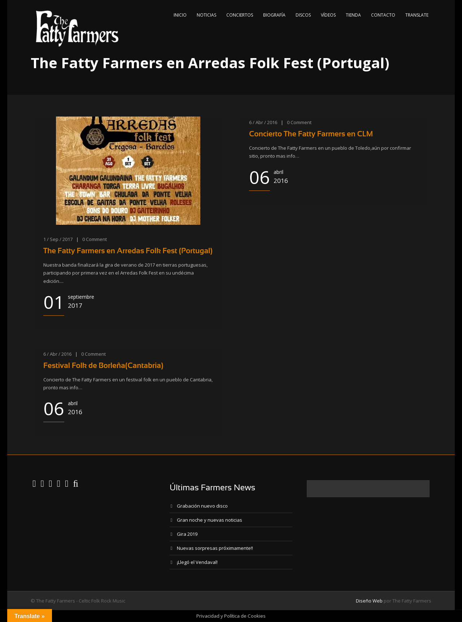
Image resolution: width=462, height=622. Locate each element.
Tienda (353, 15)
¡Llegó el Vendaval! (197, 562)
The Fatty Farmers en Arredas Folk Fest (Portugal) (128, 250)
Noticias (206, 15)
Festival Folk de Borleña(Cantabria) (103, 365)
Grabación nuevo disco (202, 506)
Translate (416, 15)
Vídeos (328, 15)
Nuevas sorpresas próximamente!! (215, 548)
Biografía (274, 15)
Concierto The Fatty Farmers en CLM (311, 134)
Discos (303, 15)
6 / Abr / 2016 (263, 122)
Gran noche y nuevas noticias (209, 520)
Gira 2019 (187, 534)
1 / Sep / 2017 (58, 239)
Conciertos (239, 15)
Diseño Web (369, 600)
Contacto (383, 15)
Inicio (180, 15)
